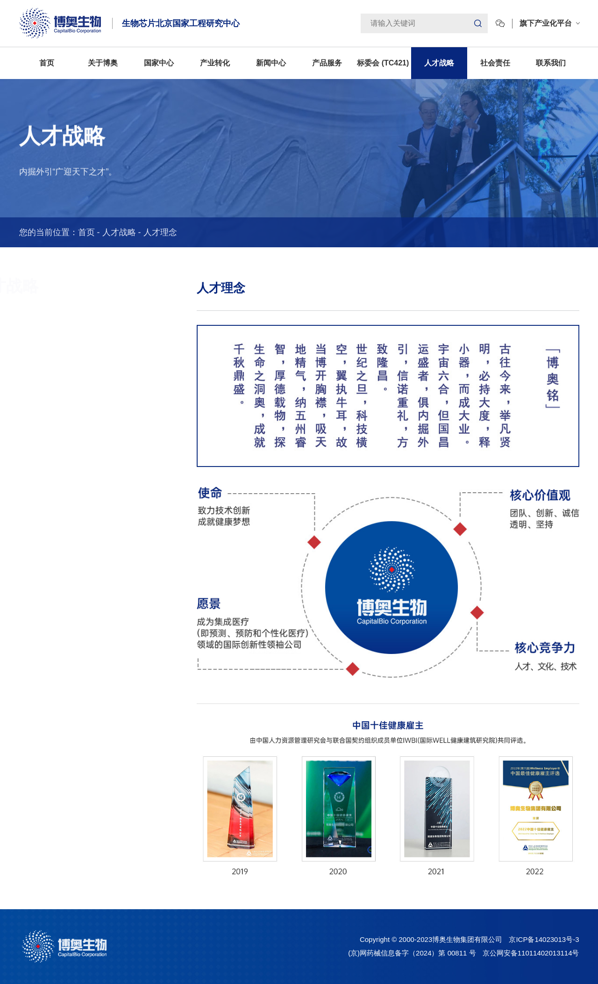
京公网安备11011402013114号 (531, 953)
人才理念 (160, 232)
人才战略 (439, 63)
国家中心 (159, 63)
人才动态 (25, 387)
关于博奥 (103, 63)
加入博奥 (25, 418)
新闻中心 (271, 63)
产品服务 (327, 63)
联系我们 (551, 63)
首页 (46, 63)
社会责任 (495, 63)
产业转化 (215, 63)
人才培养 (25, 357)
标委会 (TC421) (383, 63)
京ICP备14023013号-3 (544, 939)
